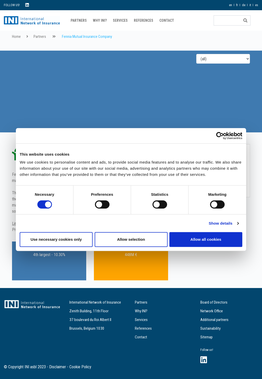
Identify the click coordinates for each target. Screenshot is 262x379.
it (250, 5)
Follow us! (206, 350)
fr (237, 5)
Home (16, 37)
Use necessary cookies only (56, 239)
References (143, 20)
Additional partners (214, 319)
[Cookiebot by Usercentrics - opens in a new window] (220, 136)
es (256, 5)
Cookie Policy (80, 366)
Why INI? (100, 20)
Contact (166, 20)
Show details (221, 223)
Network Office (211, 311)
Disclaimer (57, 366)
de (243, 5)
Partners (79, 20)
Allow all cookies (205, 239)
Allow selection (131, 239)
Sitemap (206, 337)
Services (120, 20)
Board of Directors (213, 302)
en (230, 5)
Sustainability (210, 328)
